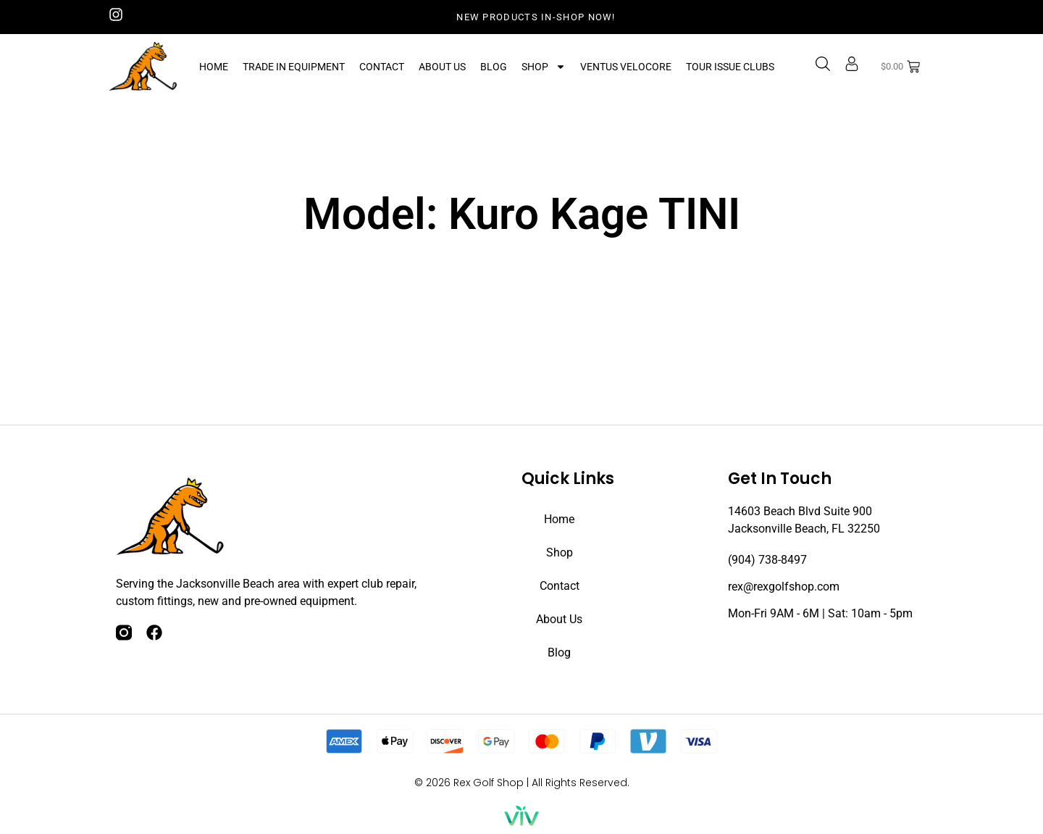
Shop (544, 66)
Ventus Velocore (625, 66)
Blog (493, 66)
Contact (381, 66)
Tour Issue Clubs (730, 66)
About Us (442, 66)
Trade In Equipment (294, 66)
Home (213, 66)
